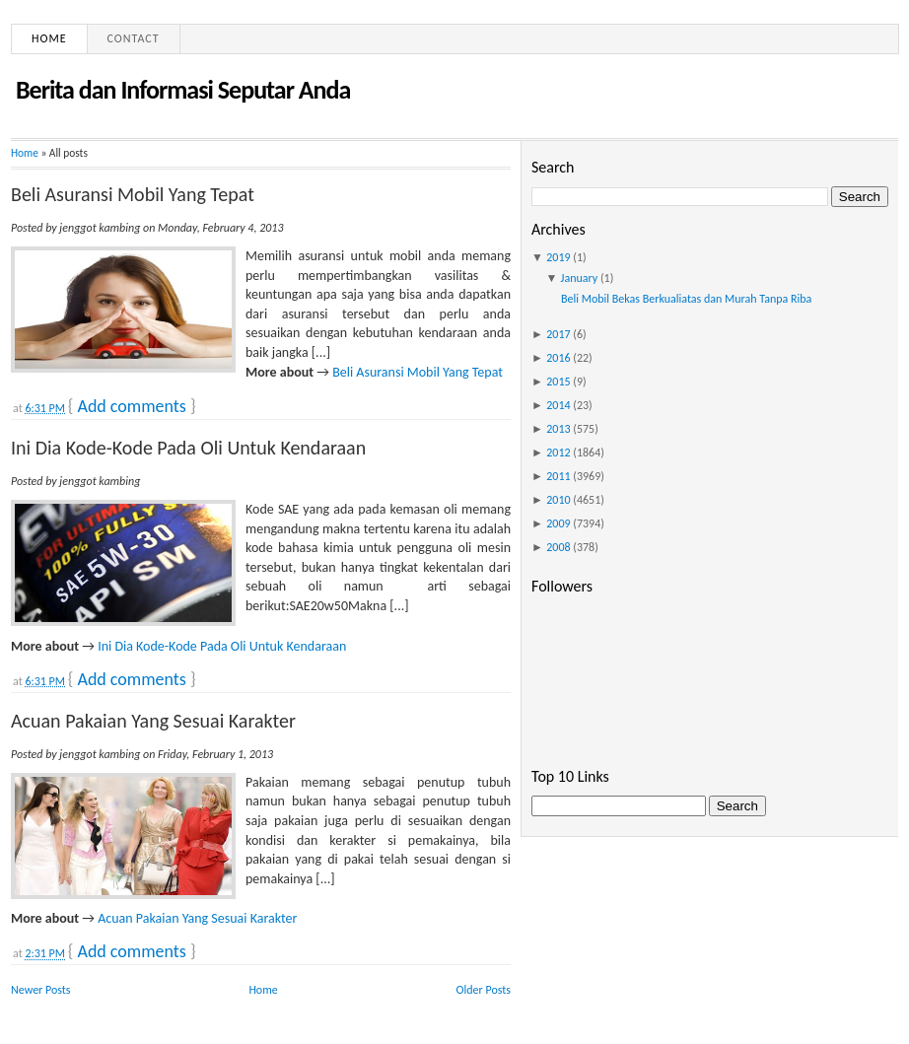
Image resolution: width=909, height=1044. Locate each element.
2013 (558, 429)
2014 (558, 405)
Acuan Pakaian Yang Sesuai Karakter (153, 721)
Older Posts (483, 990)
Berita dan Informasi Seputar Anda (183, 89)
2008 (558, 547)
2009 (558, 523)
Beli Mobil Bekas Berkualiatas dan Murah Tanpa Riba (686, 299)
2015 (558, 381)
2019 (558, 257)
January (579, 278)
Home (49, 38)
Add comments (131, 406)
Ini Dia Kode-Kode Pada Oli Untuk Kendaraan (188, 447)
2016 (558, 358)
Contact (133, 38)
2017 (558, 334)
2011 (558, 476)
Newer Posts (41, 990)
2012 (558, 452)
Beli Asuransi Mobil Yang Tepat (132, 194)
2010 (558, 500)
